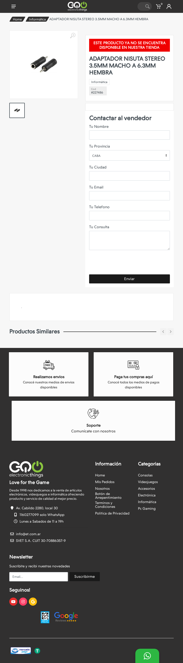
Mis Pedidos (104, 482)
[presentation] (125, 263)
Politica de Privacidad (112, 513)
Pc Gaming (147, 508)
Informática (37, 19)
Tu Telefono (99, 207)
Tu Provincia (99, 146)
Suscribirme (84, 576)
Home (17, 19)
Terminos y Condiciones (105, 505)
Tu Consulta (99, 227)
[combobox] (129, 155)
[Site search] (140, 6)
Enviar (129, 279)
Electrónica (147, 495)
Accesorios (146, 488)
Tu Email (96, 187)
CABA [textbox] (96, 156)
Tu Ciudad (98, 167)
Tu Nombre (99, 126)
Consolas (145, 475)
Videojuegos (148, 482)
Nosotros (102, 488)
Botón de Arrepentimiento (108, 496)
